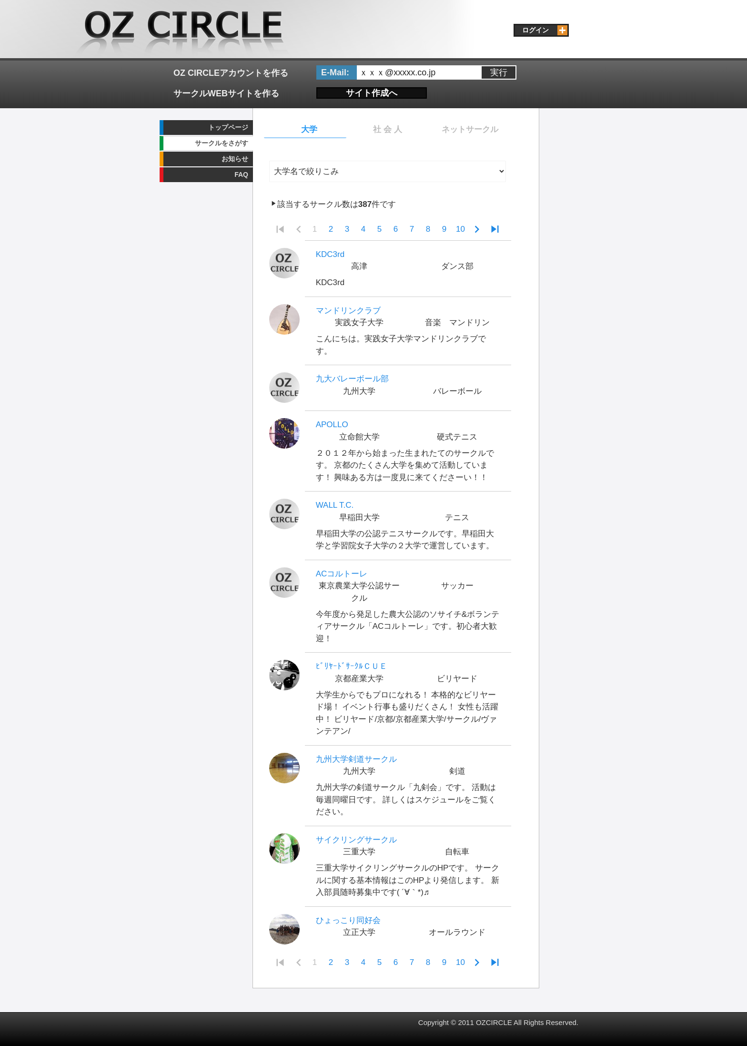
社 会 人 (387, 129)
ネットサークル (470, 129)
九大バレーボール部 (352, 378)
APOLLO (332, 424)
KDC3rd (330, 254)
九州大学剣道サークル (356, 759)
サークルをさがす (221, 143)
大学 (309, 129)
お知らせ (235, 159)
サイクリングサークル (356, 839)
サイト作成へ (371, 93)
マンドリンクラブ (348, 310)
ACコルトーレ (342, 573)
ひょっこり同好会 (348, 920)
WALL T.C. (335, 505)
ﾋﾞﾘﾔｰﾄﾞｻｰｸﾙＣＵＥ (351, 666)
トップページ (228, 127)
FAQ (241, 174)
